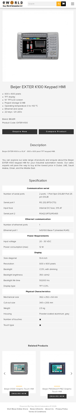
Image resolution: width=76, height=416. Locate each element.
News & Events (36, 409)
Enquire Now (20, 132)
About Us (49, 409)
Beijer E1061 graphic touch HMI (19, 389)
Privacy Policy (62, 409)
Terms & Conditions (37, 412)
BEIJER (12, 119)
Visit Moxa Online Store (17, 409)
